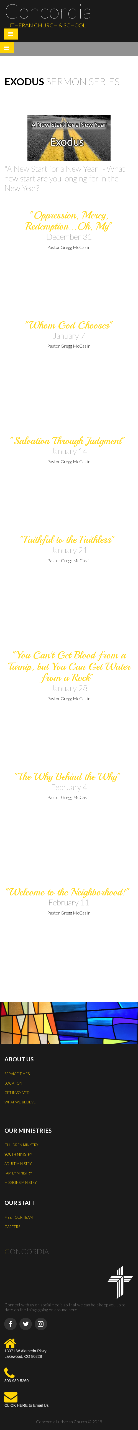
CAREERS (12, 1227)
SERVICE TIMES (17, 1074)
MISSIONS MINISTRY (20, 1182)
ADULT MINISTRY (18, 1163)
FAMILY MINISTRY (18, 1173)
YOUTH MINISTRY (18, 1154)
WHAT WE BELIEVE (20, 1102)
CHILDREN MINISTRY (21, 1145)
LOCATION (13, 1083)
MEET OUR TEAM (18, 1217)
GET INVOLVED (17, 1092)
